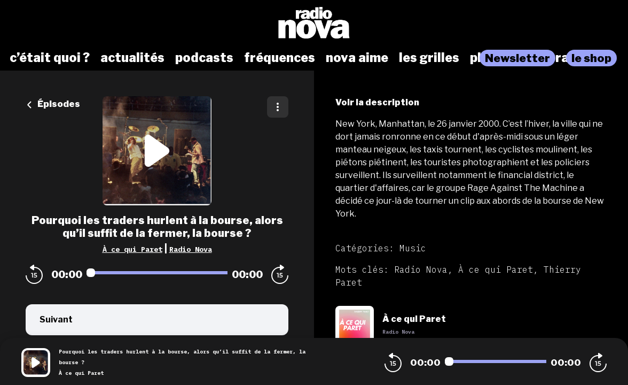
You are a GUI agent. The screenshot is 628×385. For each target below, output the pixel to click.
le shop (591, 58)
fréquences (279, 57)
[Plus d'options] (277, 107)
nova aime (357, 57)
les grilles (429, 57)
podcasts (204, 57)
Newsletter (517, 58)
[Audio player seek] (157, 272)
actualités (132, 57)
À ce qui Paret (132, 249)
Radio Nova (190, 249)
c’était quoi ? (50, 57)
